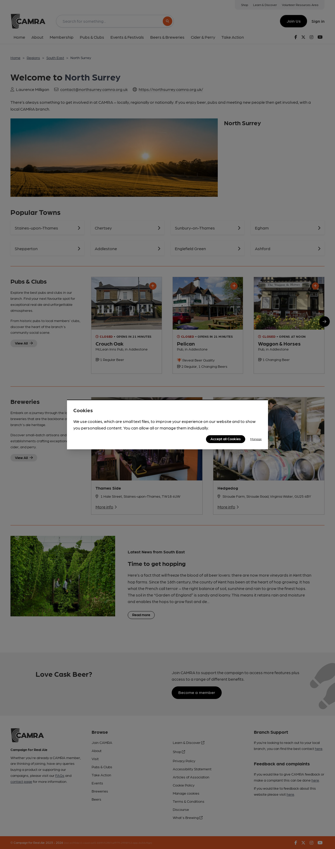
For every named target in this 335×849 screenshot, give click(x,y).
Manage (256, 439)
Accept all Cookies (225, 439)
